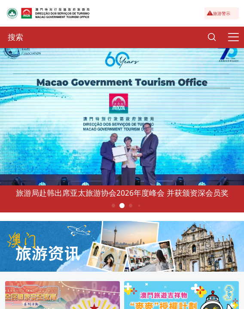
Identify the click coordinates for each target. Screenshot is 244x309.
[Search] (212, 37)
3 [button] (131, 205)
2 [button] (122, 205)
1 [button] (114, 205)
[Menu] (233, 37)
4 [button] (139, 205)
